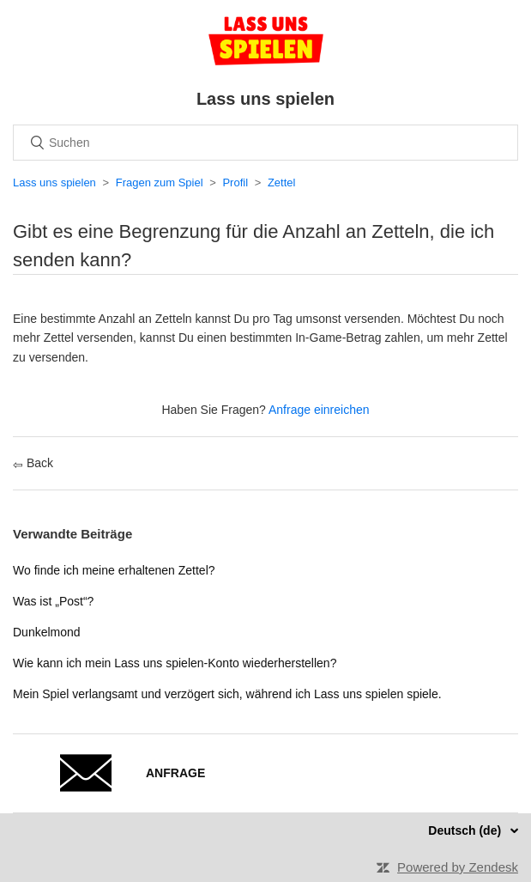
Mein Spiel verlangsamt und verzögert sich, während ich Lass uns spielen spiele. (227, 694)
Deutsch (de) (466, 830)
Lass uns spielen (54, 182)
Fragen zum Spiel (159, 182)
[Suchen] (265, 142)
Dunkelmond (47, 632)
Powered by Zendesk (457, 867)
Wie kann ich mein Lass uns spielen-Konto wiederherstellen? (174, 663)
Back (33, 463)
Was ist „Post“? (53, 601)
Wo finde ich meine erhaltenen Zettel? (114, 570)
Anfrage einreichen (319, 410)
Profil (235, 182)
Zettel (282, 182)
